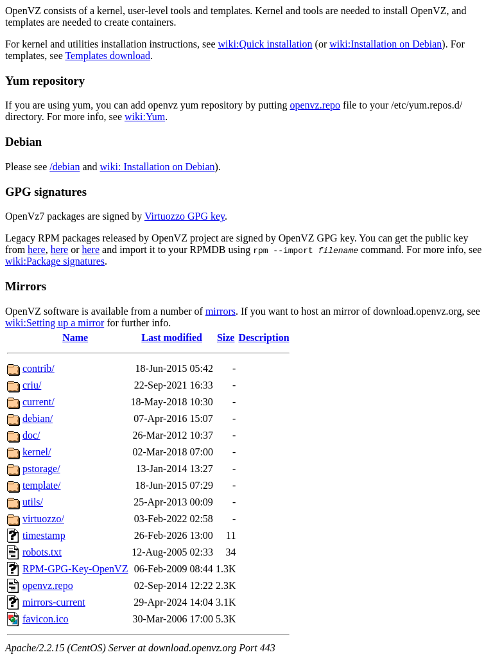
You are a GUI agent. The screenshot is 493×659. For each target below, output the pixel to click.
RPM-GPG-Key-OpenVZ (75, 568)
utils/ (32, 501)
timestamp (43, 535)
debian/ (37, 418)
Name (75, 337)
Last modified (171, 337)
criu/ (31, 385)
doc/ (31, 435)
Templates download (107, 55)
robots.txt (42, 552)
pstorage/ (41, 468)
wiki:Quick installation (265, 44)
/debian (64, 166)
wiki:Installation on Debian (385, 44)
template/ (41, 485)
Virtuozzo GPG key (184, 216)
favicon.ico (45, 618)
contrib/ (38, 368)
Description (263, 337)
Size (226, 337)
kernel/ (36, 451)
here (37, 249)
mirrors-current (53, 602)
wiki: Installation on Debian (157, 166)
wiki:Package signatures (55, 261)
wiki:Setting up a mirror (54, 322)
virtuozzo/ (43, 518)
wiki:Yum (145, 116)
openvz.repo (315, 105)
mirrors (220, 311)
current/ (38, 401)
